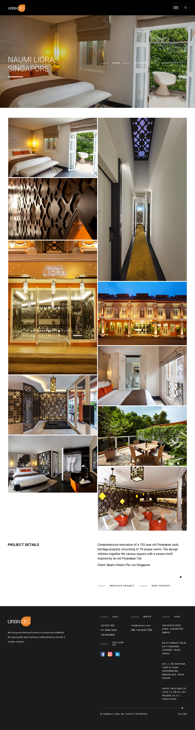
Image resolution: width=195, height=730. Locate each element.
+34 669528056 (107, 635)
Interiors (141, 63)
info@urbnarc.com (141, 625)
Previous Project (121, 586)
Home (116, 63)
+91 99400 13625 (108, 630)
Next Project (161, 586)
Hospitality (170, 63)
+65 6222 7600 (107, 625)
